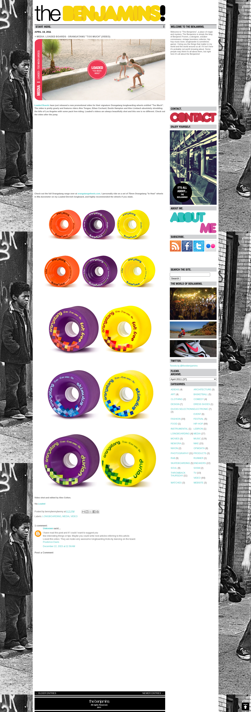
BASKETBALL (201, 394)
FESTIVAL (199, 419)
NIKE (196, 443)
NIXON (174, 448)
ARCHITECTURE (202, 389)
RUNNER (198, 458)
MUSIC (197, 438)
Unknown (48, 528)
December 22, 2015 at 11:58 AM (59, 546)
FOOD (174, 423)
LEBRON (198, 428)
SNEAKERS (200, 463)
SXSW (197, 468)
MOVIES (175, 438)
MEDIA (65, 516)
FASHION (176, 419)
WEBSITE (198, 482)
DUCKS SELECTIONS (182, 409)
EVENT (197, 414)
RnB (173, 458)
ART (173, 394)
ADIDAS (175, 389)
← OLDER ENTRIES (45, 693)
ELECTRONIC (201, 409)
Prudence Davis (51, 542)
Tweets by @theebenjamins (183, 365)
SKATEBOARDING (180, 463)
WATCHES (176, 482)
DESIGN (175, 404)
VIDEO (74, 516)
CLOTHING (177, 399)
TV (195, 473)
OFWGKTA (199, 448)
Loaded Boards (42, 105)
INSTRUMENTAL (179, 428)
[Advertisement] (100, 659)
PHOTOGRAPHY (180, 453)
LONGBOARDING (51, 516)
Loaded (41, 504)
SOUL (174, 468)
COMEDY (199, 399)
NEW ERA (176, 443)
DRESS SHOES (202, 404)
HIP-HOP (198, 423)
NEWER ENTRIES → (153, 693)
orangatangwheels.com (89, 193)
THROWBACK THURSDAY (178, 474)
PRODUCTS (200, 453)
